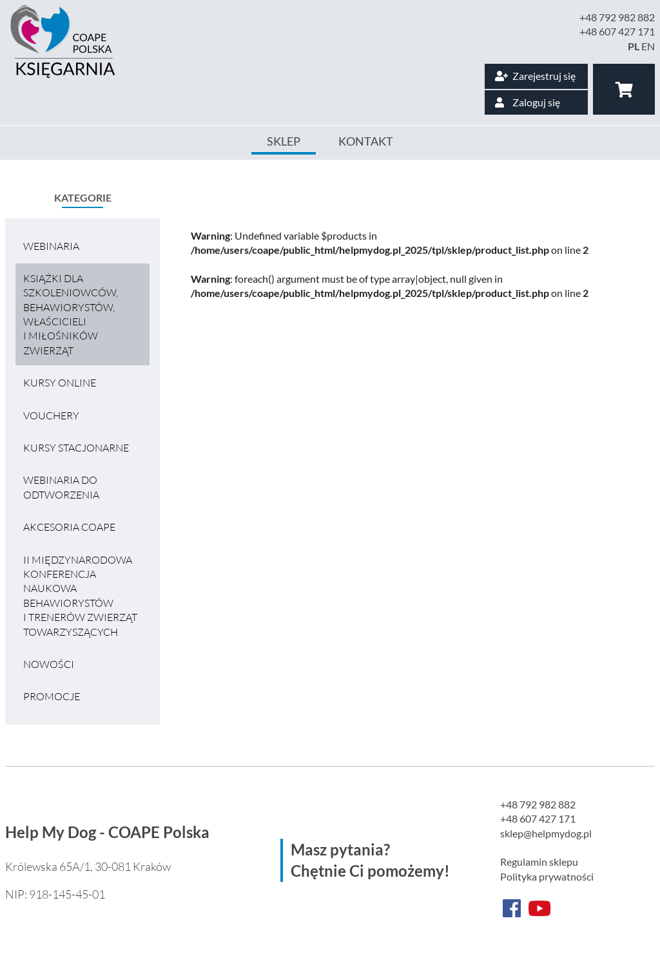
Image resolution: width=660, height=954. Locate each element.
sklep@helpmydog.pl (546, 833)
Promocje (51, 696)
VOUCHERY (51, 415)
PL (633, 46)
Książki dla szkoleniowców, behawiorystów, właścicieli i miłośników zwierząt (70, 314)
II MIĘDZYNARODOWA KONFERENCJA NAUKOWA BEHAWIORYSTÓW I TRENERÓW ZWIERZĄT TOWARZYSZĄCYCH (80, 595)
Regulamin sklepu (539, 861)
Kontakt (365, 141)
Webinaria (51, 246)
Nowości (48, 664)
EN (648, 46)
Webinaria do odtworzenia (61, 487)
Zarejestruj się (535, 76)
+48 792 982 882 (617, 17)
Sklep (283, 141)
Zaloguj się (527, 102)
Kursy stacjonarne (76, 447)
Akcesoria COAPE (69, 526)
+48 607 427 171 (617, 31)
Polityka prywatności (547, 876)
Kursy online (59, 382)
